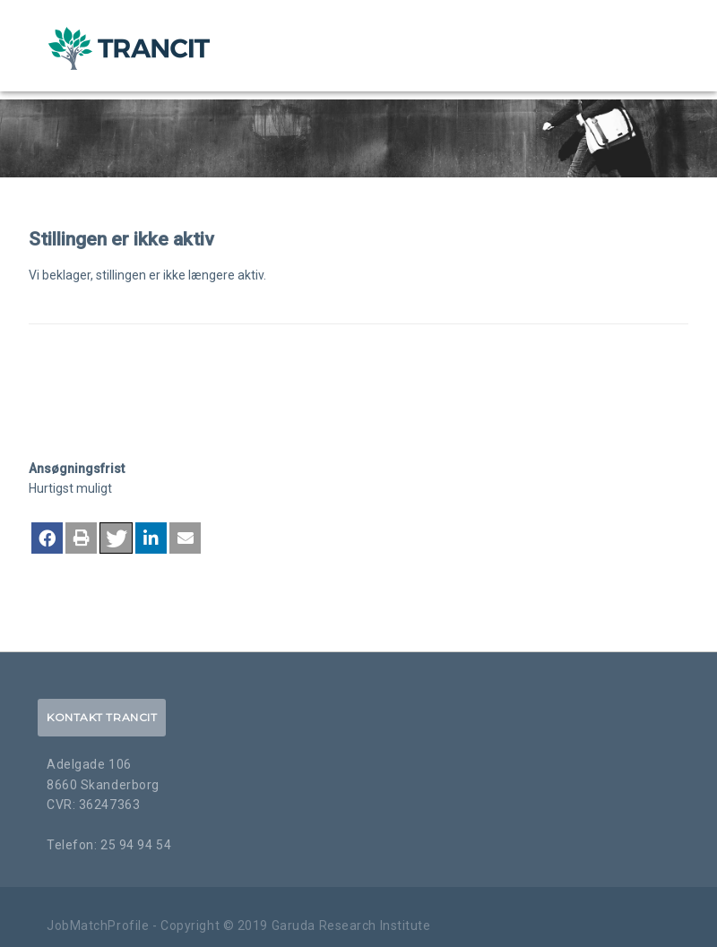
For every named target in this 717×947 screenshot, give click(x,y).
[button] (47, 538)
